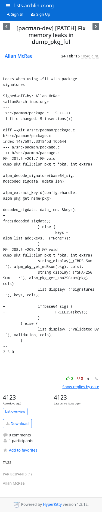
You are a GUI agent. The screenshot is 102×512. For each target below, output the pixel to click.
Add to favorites (20, 450)
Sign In (15, 14)
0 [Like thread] (70, 378)
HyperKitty (52, 504)
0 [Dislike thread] (80, 378)
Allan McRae (19, 56)
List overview (15, 411)
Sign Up (40, 14)
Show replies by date (80, 386)
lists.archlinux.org (34, 5)
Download (17, 423)
